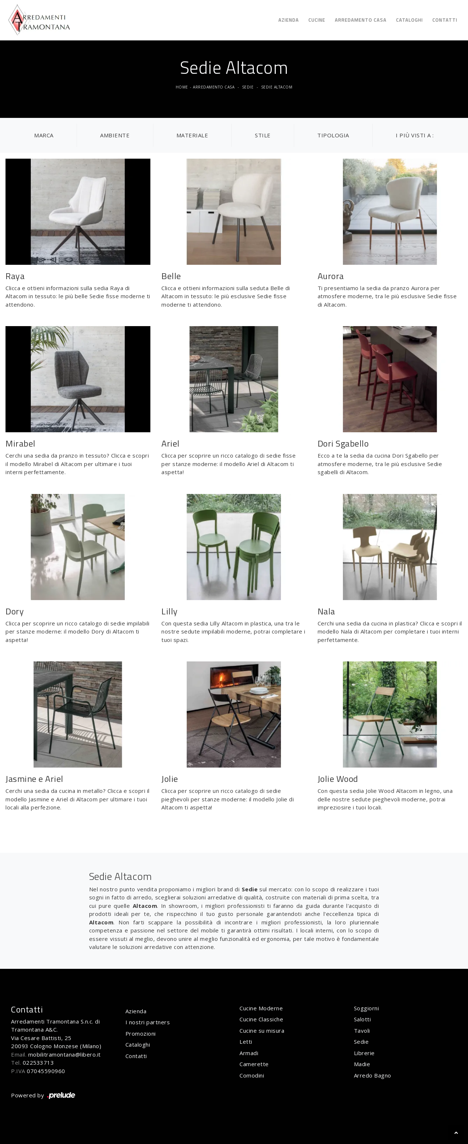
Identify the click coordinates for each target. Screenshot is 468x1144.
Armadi (249, 1053)
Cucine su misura (262, 1030)
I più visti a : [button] (415, 135)
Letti (246, 1041)
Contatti (444, 20)
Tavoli (362, 1030)
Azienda (288, 20)
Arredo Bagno (372, 1075)
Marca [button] (44, 135)
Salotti (362, 1019)
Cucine (316, 20)
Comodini (252, 1075)
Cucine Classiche (261, 1019)
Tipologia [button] (333, 135)
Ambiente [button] (114, 135)
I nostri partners (147, 1022)
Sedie (248, 87)
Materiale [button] (192, 135)
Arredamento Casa (361, 20)
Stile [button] (263, 135)
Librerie (364, 1053)
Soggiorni (366, 1008)
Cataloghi (409, 20)
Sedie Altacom (277, 87)
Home (182, 87)
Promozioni (140, 1033)
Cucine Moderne (261, 1008)
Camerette (254, 1064)
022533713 (38, 1062)
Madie (362, 1064)
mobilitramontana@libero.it (64, 1054)
